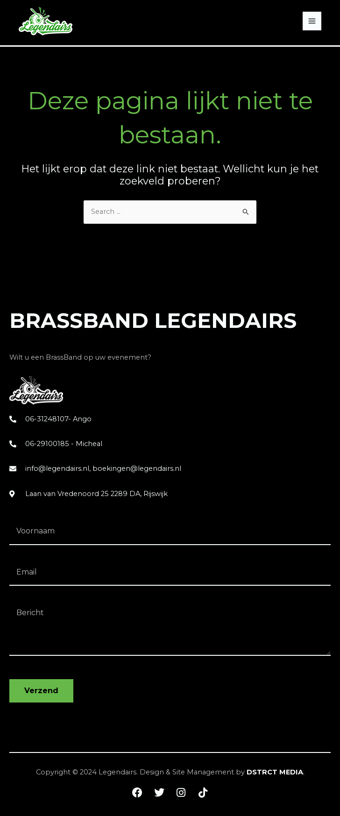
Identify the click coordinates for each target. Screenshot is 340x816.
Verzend (41, 690)
